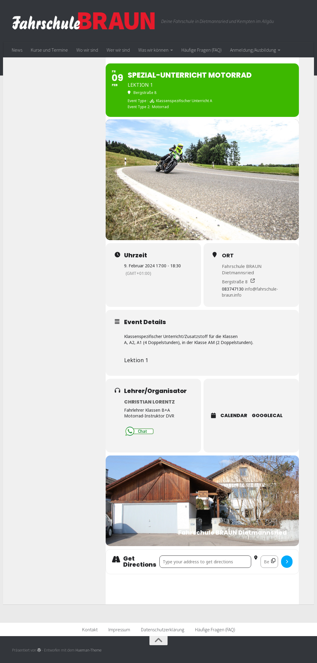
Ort (228, 255)
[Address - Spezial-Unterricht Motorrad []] (205, 561)
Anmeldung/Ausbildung (253, 50)
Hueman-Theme (88, 650)
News (17, 50)
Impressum (119, 629)
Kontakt (90, 629)
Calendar (233, 416)
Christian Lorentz (149, 401)
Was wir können (153, 50)
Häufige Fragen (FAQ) (201, 50)
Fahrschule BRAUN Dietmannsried (242, 269)
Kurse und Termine (49, 50)
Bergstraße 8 (235, 282)
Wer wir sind (118, 50)
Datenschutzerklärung (162, 629)
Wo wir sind (87, 50)
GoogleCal (267, 416)
